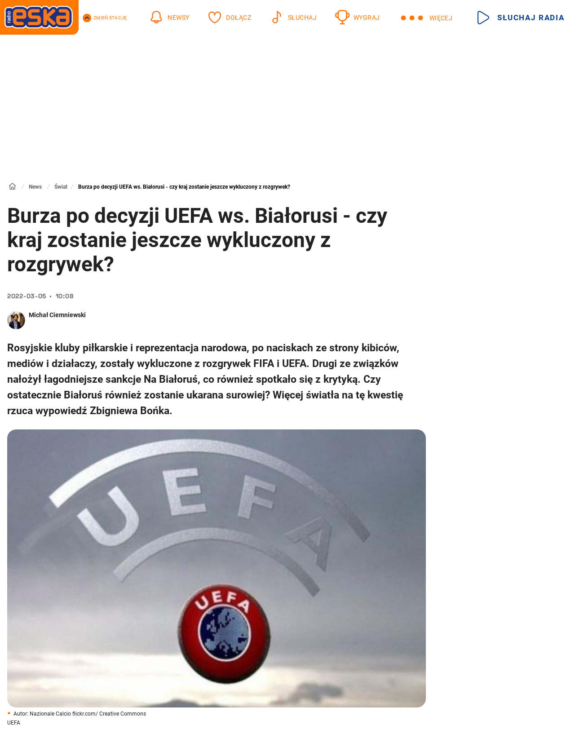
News (35, 187)
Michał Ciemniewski (57, 314)
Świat (60, 187)
